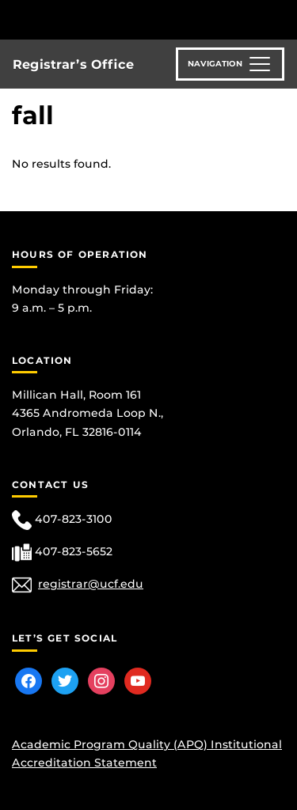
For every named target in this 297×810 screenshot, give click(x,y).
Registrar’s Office (73, 64)
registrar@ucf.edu (90, 584)
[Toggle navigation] (230, 64)
